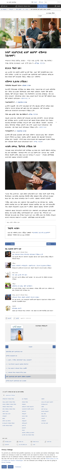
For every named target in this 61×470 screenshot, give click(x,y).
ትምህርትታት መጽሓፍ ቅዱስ (8, 398)
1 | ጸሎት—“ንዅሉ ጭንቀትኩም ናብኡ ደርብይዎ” (19, 360)
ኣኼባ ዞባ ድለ (34, 442)
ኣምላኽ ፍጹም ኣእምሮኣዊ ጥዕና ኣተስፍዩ (16, 380)
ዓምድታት (24, 411)
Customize (18, 466)
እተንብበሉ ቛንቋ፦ (50, 13)
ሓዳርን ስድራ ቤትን (6, 413)
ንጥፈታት (43, 418)
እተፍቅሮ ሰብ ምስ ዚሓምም (41, 232)
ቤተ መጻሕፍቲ (4, 9)
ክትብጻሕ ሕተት (16, 308)
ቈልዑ (4, 418)
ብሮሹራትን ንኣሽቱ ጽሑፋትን (28, 406)
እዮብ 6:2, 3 (25, 98)
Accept (4, 466)
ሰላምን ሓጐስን (5, 411)
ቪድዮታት (24, 427)
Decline (10, 466)
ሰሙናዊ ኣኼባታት (45, 411)
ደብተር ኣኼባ (24, 416)
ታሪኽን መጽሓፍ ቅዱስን (7, 425)
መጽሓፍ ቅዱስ (25, 402)
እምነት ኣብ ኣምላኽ (6, 420)
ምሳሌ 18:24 (38, 141)
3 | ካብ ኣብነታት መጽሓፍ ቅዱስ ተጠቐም (16, 368)
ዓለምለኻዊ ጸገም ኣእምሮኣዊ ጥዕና (14, 351)
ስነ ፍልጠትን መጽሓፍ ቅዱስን (8, 423)
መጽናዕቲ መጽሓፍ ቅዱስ (7, 406)
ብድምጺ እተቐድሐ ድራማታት (28, 432)
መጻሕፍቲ (24, 404)
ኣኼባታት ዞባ (44, 416)
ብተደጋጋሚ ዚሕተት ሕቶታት (47, 402)
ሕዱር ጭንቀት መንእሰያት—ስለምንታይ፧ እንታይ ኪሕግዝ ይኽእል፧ (31, 265)
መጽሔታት (11, 9)
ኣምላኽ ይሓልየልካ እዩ (11, 355)
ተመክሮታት (43, 420)
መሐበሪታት (24, 420)
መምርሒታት (24, 423)
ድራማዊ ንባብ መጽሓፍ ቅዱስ (28, 434)
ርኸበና (42, 406)
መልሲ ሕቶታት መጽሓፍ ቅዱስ (9, 402)
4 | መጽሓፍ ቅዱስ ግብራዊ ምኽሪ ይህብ (16, 372)
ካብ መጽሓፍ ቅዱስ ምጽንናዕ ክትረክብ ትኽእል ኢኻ (27, 254)
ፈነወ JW (24, 425)
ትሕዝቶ (30, 346)
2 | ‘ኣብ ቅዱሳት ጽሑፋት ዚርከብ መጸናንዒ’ (17, 364)
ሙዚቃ (23, 430)
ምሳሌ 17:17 (39, 63)
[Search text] (51, 2)
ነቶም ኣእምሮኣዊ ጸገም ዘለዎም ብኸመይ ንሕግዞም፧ (18, 376)
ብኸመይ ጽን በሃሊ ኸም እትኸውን (22, 286)
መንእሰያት (5, 416)
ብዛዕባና (42, 398)
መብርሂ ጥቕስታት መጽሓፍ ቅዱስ (9, 404)
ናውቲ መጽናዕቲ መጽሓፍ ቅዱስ (9, 409)
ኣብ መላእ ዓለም (44, 423)
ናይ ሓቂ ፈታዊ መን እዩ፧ (19, 275)
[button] (22, 6)
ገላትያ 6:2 (42, 127)
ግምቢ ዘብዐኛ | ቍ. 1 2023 (22, 9)
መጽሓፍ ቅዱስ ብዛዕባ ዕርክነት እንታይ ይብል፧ (25, 297)
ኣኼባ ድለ (20, 442)
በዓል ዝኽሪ (43, 413)
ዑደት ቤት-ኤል (44, 409)
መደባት (23, 418)
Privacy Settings (6, 462)
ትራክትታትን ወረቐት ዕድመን (28, 409)
